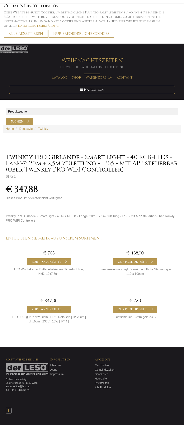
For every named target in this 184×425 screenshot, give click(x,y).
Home (10, 128)
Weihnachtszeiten (92, 62)
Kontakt (124, 77)
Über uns (55, 365)
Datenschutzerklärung (38, 26)
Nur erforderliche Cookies (81, 33)
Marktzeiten (102, 365)
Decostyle (26, 128)
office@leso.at (21, 386)
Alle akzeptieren (26, 33)
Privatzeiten (102, 382)
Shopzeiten (101, 374)
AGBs (53, 369)
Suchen (20, 121)
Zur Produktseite (49, 262)
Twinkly (43, 128)
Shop (76, 77)
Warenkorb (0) (99, 77)
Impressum (57, 374)
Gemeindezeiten (105, 369)
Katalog (59, 77)
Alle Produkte (103, 387)
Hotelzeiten (101, 378)
